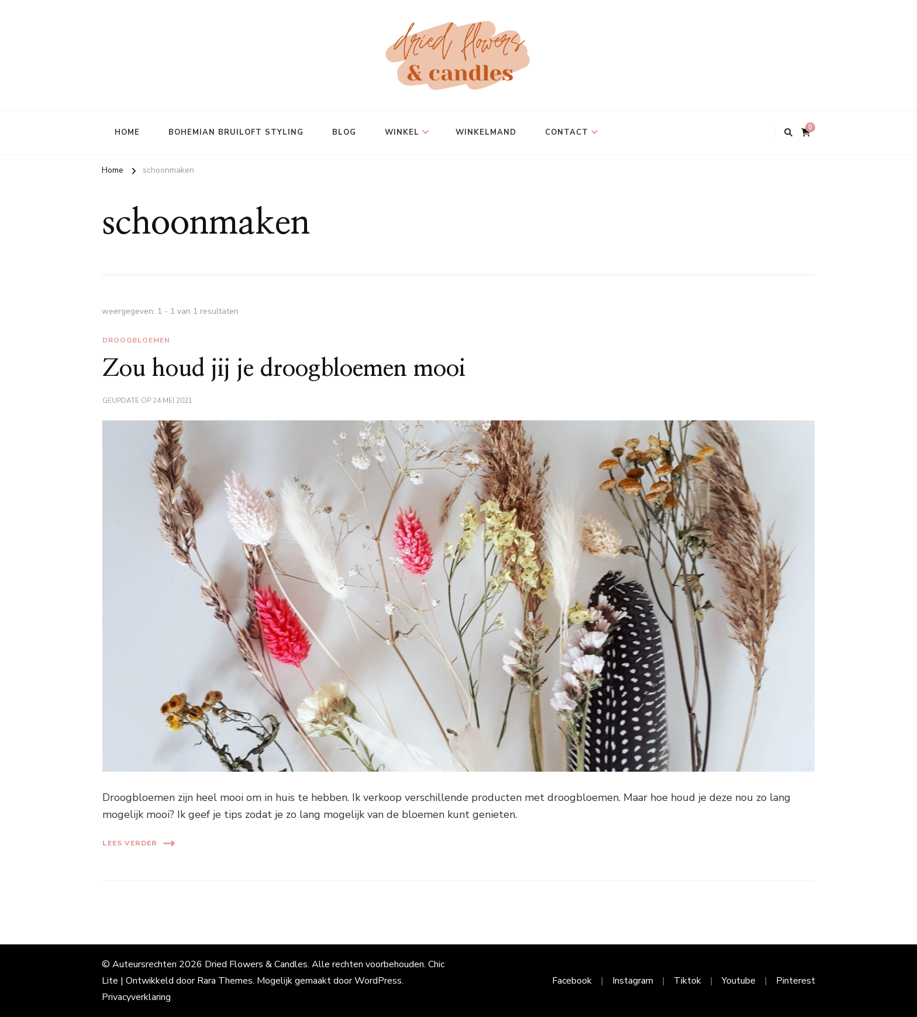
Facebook (572, 980)
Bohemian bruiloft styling (236, 132)
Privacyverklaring (136, 997)
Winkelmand (486, 132)
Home (127, 132)
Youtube (739, 980)
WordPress (378, 980)
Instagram (632, 980)
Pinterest (795, 980)
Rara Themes (225, 980)
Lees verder (138, 843)
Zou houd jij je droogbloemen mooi (284, 369)
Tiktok (687, 980)
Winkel (402, 132)
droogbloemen (136, 340)
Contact (566, 132)
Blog (344, 132)
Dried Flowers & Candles (256, 964)
